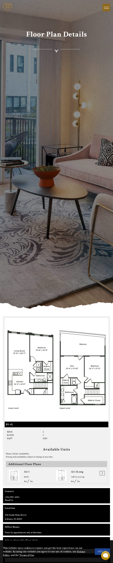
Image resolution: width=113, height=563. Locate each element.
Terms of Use (26, 555)
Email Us (9, 500)
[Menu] (106, 7)
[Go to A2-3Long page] (61, 475)
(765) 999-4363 (12, 497)
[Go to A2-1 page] (14, 475)
